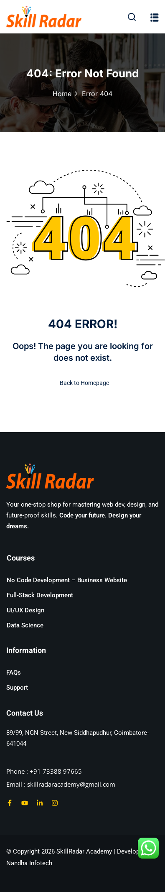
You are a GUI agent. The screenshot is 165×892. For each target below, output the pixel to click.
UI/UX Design (25, 610)
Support (17, 687)
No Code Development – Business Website (67, 580)
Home (62, 93)
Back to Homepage (82, 383)
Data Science (25, 625)
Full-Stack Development (40, 595)
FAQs (13, 672)
